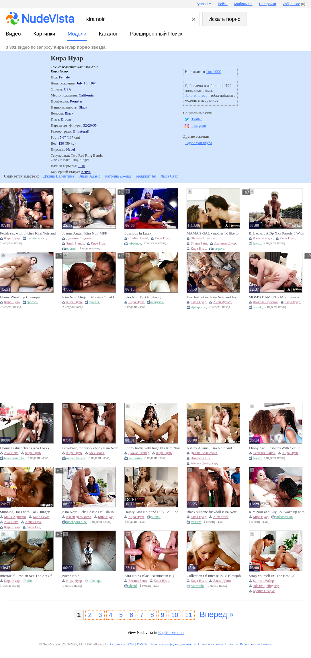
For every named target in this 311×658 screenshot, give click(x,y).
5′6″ (63, 137)
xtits (30, 581)
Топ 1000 (213, 72)
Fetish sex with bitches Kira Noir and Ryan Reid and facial (28, 233)
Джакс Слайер (138, 453)
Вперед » (216, 614)
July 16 (82, 83)
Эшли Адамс (90, 176)
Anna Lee (33, 527)
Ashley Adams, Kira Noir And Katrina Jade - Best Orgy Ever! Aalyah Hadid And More (210, 448)
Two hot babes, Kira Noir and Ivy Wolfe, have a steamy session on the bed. (213, 297)
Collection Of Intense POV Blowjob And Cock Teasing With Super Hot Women (214, 576)
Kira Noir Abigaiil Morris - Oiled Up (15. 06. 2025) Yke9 (90, 297)
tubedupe (134, 243)
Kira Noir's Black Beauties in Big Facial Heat (149, 576)
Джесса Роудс (263, 238)
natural (83, 131)
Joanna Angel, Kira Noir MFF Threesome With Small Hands (84, 233)
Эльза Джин (222, 581)
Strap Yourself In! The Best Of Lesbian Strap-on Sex (271, 576)
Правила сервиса (210, 644)
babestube (197, 586)
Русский (201, 4)
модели (77, 34)
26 (90, 125)
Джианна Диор (225, 243)
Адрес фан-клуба (198, 143)
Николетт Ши (200, 458)
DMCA (142, 644)
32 (85, 125)
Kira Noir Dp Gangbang (142, 297)
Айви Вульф (222, 302)
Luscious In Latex (137, 233)
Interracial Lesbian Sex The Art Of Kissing (26, 576)
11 (188, 614)
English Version (171, 633)
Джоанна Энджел (79, 238)
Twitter (196, 119)
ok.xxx (156, 517)
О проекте (117, 644)
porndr (257, 307)
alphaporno (198, 307)
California (86, 95)
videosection (284, 517)
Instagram (198, 126)
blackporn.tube (14, 458)
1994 (93, 83)
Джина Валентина (58, 176)
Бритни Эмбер (263, 581)
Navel (70, 149)
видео (13, 34)
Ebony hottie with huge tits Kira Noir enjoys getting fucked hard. (152, 448)
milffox (196, 522)
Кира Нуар (12, 238)
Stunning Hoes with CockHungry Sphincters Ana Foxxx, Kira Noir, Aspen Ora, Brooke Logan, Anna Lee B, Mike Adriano (28, 512)
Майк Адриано (15, 517)
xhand (132, 586)
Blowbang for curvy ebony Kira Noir (90, 448)
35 (95, 125)
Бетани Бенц (137, 581)
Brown (66, 119)
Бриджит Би (146, 176)
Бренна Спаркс (264, 591)
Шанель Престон (203, 238)
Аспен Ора (33, 522)
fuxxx (257, 243)
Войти (223, 4)
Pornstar (76, 101)
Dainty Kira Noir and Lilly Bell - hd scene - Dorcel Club (151, 512)
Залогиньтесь (196, 95)
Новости (231, 644)
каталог (108, 34)
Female (64, 77)
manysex (157, 302)
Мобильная (243, 4)
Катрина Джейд (118, 176)
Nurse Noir (70, 576)
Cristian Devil (138, 238)
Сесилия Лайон (264, 453)
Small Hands (75, 243)
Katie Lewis (41, 517)
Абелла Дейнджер (204, 463)
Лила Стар (169, 176)
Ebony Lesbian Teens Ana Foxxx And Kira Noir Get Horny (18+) (24, 448)
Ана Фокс (11, 453)
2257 (131, 644)
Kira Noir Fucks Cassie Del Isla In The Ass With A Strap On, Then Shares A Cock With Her (88, 512)
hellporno (135, 458)
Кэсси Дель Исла (78, 517)
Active (86, 172)
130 (61, 143)
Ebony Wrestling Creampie (20, 297)
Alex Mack (96, 453)
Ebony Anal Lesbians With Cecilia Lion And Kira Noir (274, 448)
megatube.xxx (36, 238)
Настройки (267, 4)
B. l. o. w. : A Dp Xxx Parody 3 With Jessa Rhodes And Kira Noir (276, 233)
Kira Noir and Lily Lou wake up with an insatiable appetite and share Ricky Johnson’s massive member (277, 512)
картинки (44, 34)
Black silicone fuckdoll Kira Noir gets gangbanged (211, 512)
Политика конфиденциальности (172, 644)
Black (83, 107)
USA (67, 89)
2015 (81, 166)
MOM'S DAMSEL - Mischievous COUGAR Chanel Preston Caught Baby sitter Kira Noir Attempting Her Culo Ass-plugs (277, 297)
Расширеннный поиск (156, 34)
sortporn (219, 249)
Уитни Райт (199, 243)
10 (174, 614)
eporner (71, 249)
